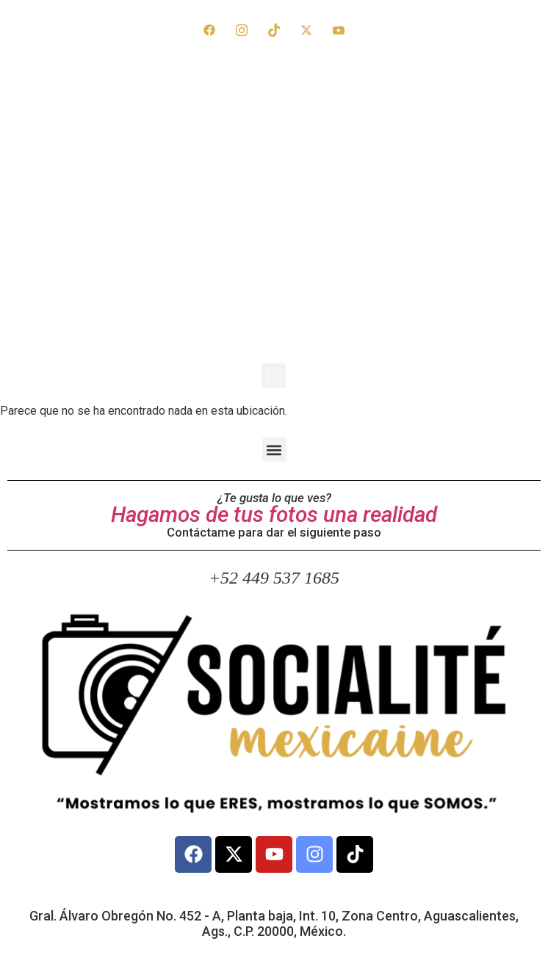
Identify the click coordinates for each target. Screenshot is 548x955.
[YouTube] (338, 30)
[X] (306, 30)
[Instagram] (241, 30)
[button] (274, 375)
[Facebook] (209, 30)
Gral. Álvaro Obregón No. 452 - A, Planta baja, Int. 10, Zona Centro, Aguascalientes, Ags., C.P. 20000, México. (274, 924)
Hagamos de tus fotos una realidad (274, 514)
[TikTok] (274, 30)
